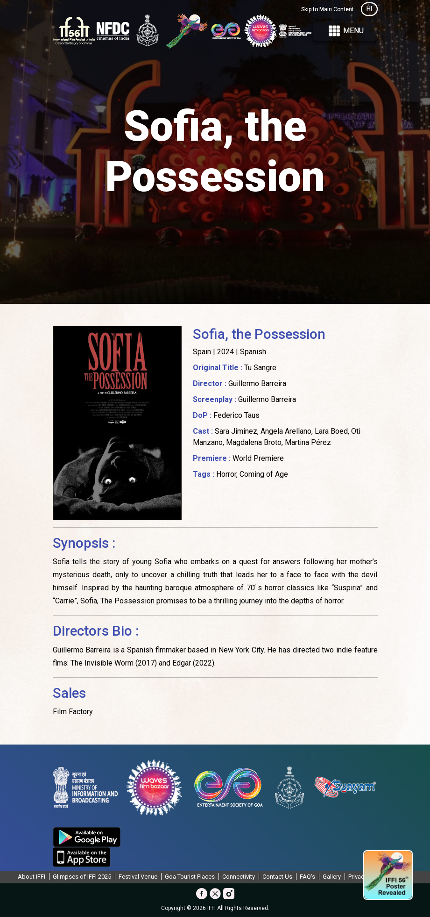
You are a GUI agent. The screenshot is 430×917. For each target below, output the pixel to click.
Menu (345, 31)
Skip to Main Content (327, 9)
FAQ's (307, 876)
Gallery (332, 876)
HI (369, 9)
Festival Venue (138, 876)
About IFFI (31, 876)
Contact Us (277, 876)
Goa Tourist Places (190, 876)
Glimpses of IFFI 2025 (82, 876)
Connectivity (238, 876)
